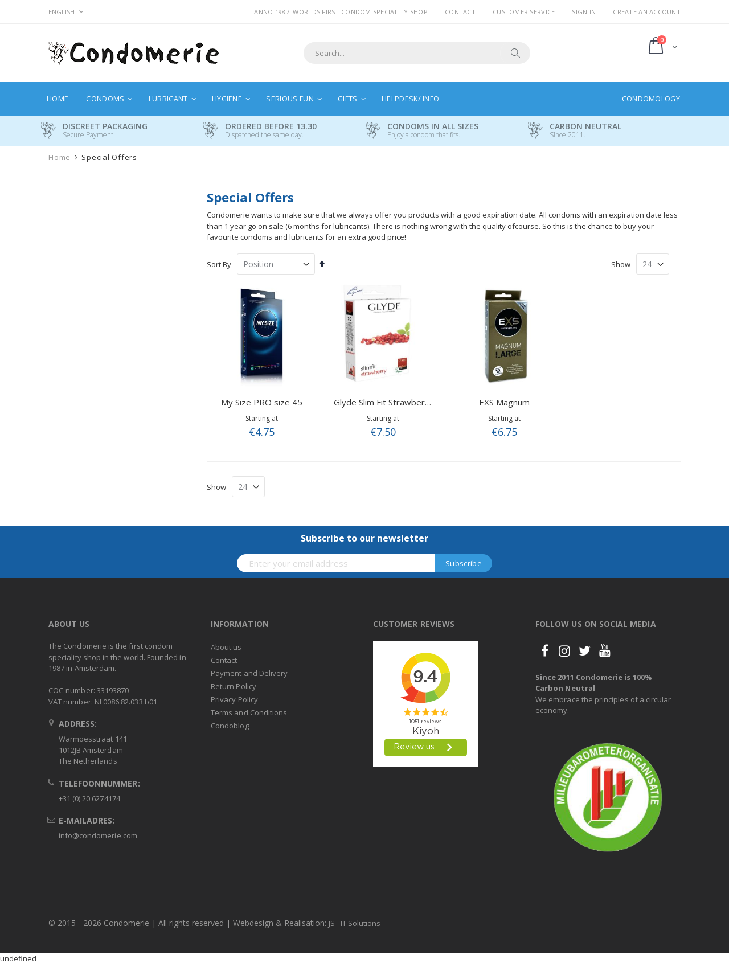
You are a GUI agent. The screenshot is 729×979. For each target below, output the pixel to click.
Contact (460, 11)
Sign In (584, 11)
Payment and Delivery (249, 673)
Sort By (219, 264)
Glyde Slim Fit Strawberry (383, 402)
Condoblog (230, 725)
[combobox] (417, 53)
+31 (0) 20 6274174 (89, 798)
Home (59, 157)
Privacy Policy (234, 699)
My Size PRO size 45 (261, 402)
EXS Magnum (504, 402)
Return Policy (233, 686)
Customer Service (524, 11)
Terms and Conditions (249, 712)
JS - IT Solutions (354, 923)
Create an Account (647, 11)
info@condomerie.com (98, 835)
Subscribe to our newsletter (364, 538)
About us (226, 647)
